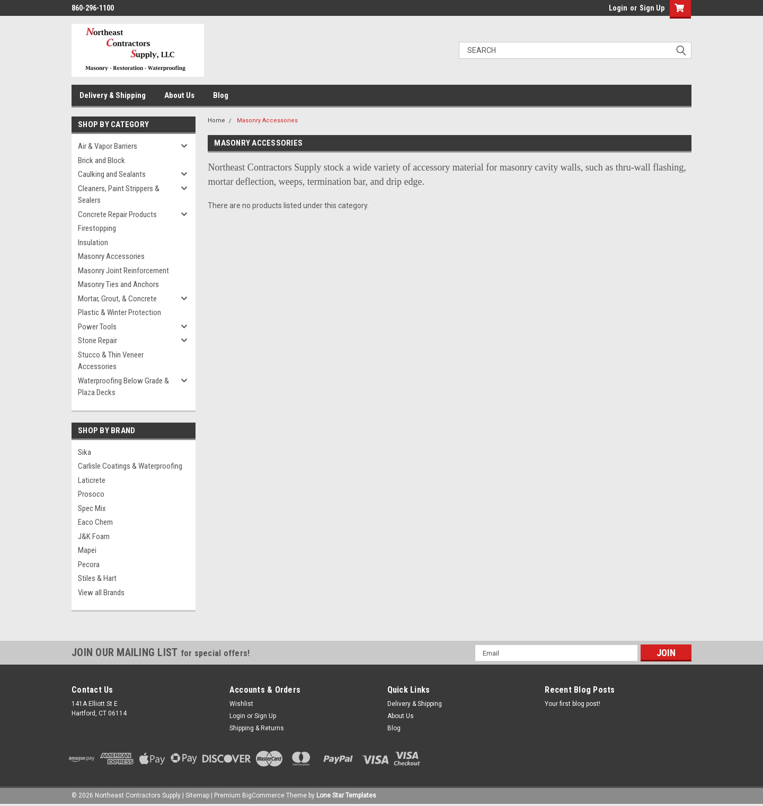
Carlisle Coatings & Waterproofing (130, 466)
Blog (220, 95)
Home (216, 120)
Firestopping (97, 228)
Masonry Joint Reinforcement (123, 270)
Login (618, 8)
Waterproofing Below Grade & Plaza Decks (123, 387)
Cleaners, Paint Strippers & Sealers (118, 194)
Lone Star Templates (346, 795)
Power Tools (97, 327)
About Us (179, 95)
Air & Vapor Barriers (107, 146)
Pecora (89, 564)
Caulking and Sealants (112, 174)
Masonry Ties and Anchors (118, 284)
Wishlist (241, 704)
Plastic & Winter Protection (119, 312)
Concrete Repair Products (117, 214)
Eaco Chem (95, 522)
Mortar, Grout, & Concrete (117, 298)
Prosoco (91, 494)
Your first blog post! (572, 704)
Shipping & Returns (256, 728)
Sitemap (197, 795)
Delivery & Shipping (112, 95)
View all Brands (101, 592)
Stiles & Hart (97, 578)
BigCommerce (263, 795)
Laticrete (91, 480)
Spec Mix (92, 508)
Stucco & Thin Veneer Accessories (111, 361)
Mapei (87, 550)
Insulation (93, 242)
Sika (84, 452)
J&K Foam (94, 536)
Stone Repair (97, 340)
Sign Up (652, 8)
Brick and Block (101, 160)
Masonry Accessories (111, 256)
